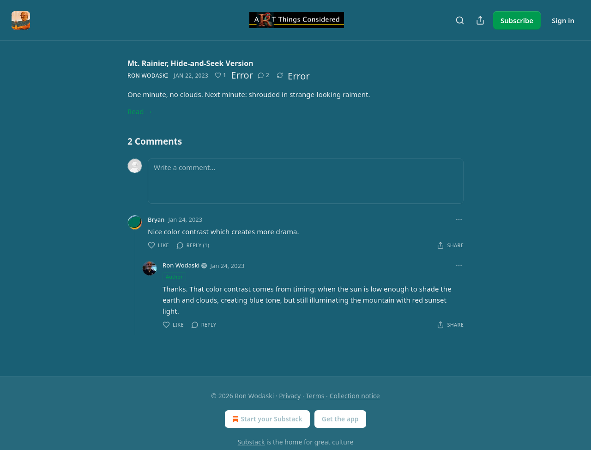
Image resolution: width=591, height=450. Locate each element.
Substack (251, 442)
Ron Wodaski (147, 75)
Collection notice (355, 395)
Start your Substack (266, 419)
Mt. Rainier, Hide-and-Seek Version (190, 63)
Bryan (156, 219)
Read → (139, 111)
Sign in (563, 20)
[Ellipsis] (459, 219)
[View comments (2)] (263, 75)
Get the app (340, 418)
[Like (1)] (220, 75)
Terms (315, 395)
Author (174, 276)
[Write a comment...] (306, 181)
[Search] (460, 20)
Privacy (290, 395)
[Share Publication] (480, 20)
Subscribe (517, 20)
